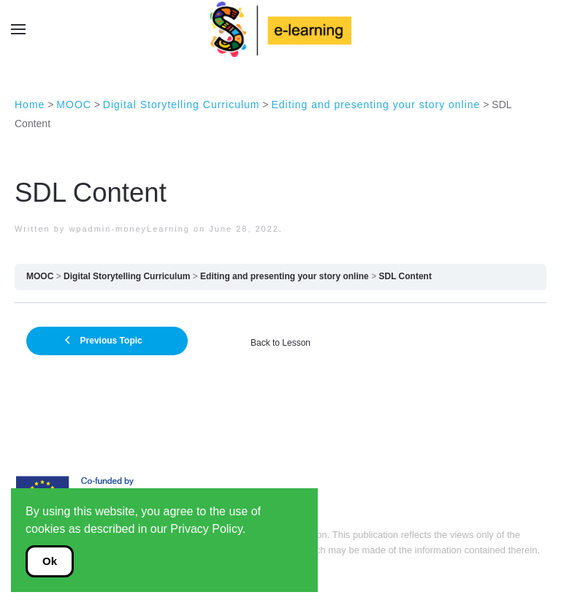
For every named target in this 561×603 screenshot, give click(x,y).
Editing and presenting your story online (284, 276)
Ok (49, 561)
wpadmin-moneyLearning (129, 228)
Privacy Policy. (207, 529)
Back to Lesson (280, 343)
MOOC (39, 276)
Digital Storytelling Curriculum (127, 276)
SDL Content (405, 276)
